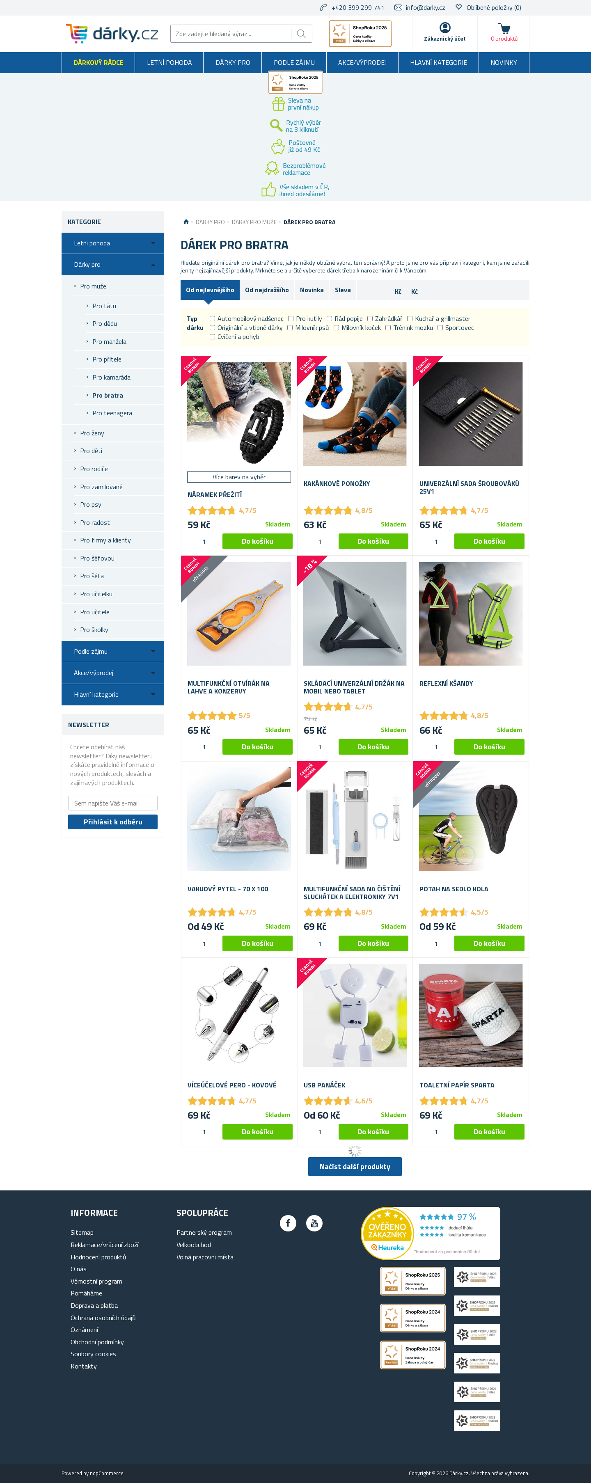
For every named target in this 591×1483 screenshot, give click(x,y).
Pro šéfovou (97, 558)
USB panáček (324, 1085)
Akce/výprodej (362, 62)
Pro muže (93, 286)
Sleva (343, 290)
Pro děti (91, 450)
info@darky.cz (425, 7)
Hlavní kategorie (438, 62)
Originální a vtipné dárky (246, 327)
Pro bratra (107, 395)
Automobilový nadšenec (247, 318)
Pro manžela (109, 341)
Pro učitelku (96, 594)
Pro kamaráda (111, 377)
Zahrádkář (385, 318)
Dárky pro (232, 62)
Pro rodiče (94, 469)
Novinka (312, 290)
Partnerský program (204, 1232)
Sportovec (456, 327)
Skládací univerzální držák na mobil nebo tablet (354, 687)
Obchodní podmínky (97, 1342)
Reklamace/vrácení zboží (104, 1245)
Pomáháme (86, 1293)
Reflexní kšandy (446, 683)
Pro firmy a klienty (105, 540)
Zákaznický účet (445, 38)
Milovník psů (308, 327)
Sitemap (82, 1232)
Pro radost (95, 522)
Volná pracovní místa (205, 1257)
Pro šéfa (92, 576)
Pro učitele (95, 612)
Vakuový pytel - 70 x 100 (228, 889)
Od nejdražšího (267, 290)
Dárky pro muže (254, 222)
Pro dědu (104, 323)
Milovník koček (357, 327)
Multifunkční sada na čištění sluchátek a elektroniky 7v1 (352, 893)
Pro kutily (305, 318)
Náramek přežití (215, 495)
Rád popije (345, 318)
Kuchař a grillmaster (438, 318)
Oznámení (84, 1329)
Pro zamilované (101, 487)
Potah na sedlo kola (453, 889)
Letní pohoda (169, 62)
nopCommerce (107, 1473)
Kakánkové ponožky (337, 483)
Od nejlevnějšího (210, 290)
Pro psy (90, 504)
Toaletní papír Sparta (457, 1085)
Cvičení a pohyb (234, 336)
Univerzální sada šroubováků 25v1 (469, 487)
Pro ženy (92, 433)
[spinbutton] (204, 541)
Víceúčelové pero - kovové (232, 1085)
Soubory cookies (93, 1354)
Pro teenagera (112, 413)
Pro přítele (106, 359)
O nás (79, 1269)
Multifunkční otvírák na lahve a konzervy (229, 687)
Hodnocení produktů (98, 1257)
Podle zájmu (294, 62)
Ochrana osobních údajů (103, 1318)
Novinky (503, 62)
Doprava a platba (94, 1305)
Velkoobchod (193, 1245)
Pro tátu (104, 306)
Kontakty (84, 1366)
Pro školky (94, 629)
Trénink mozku (409, 327)
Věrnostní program (96, 1281)
